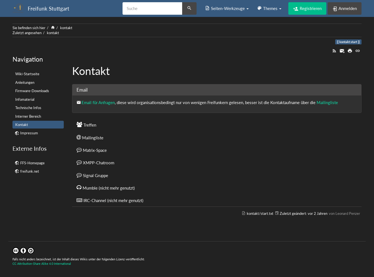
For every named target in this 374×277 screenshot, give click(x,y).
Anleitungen (24, 82)
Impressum (29, 133)
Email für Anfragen (98, 102)
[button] (227, 8)
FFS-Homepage (32, 163)
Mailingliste (327, 102)
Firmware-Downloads (32, 91)
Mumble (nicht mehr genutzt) (106, 187)
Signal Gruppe (92, 175)
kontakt (66, 28)
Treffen (86, 124)
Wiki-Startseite (27, 74)
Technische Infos (28, 107)
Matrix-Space (92, 150)
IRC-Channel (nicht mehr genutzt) (110, 200)
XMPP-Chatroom (95, 162)
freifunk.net (29, 171)
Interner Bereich (28, 116)
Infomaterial (24, 99)
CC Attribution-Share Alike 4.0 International (41, 263)
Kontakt (21, 124)
